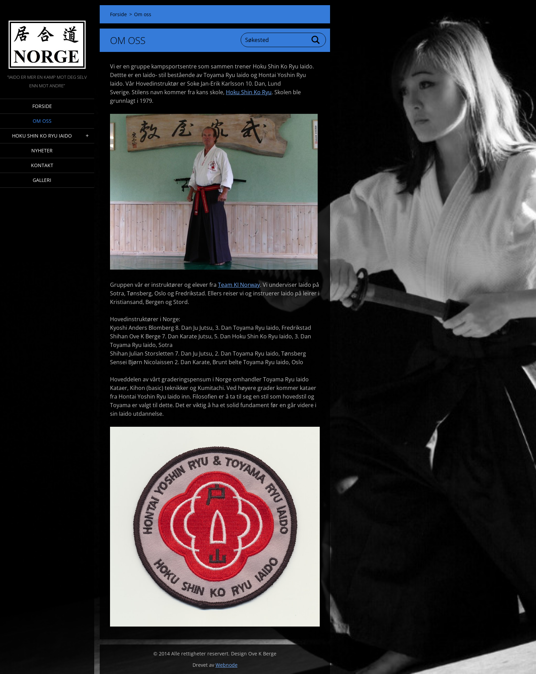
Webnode (227, 665)
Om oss (42, 121)
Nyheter (42, 150)
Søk (315, 40)
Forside (42, 106)
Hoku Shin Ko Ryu (249, 92)
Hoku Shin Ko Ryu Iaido (42, 135)
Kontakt (42, 165)
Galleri (42, 180)
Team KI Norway (239, 285)
